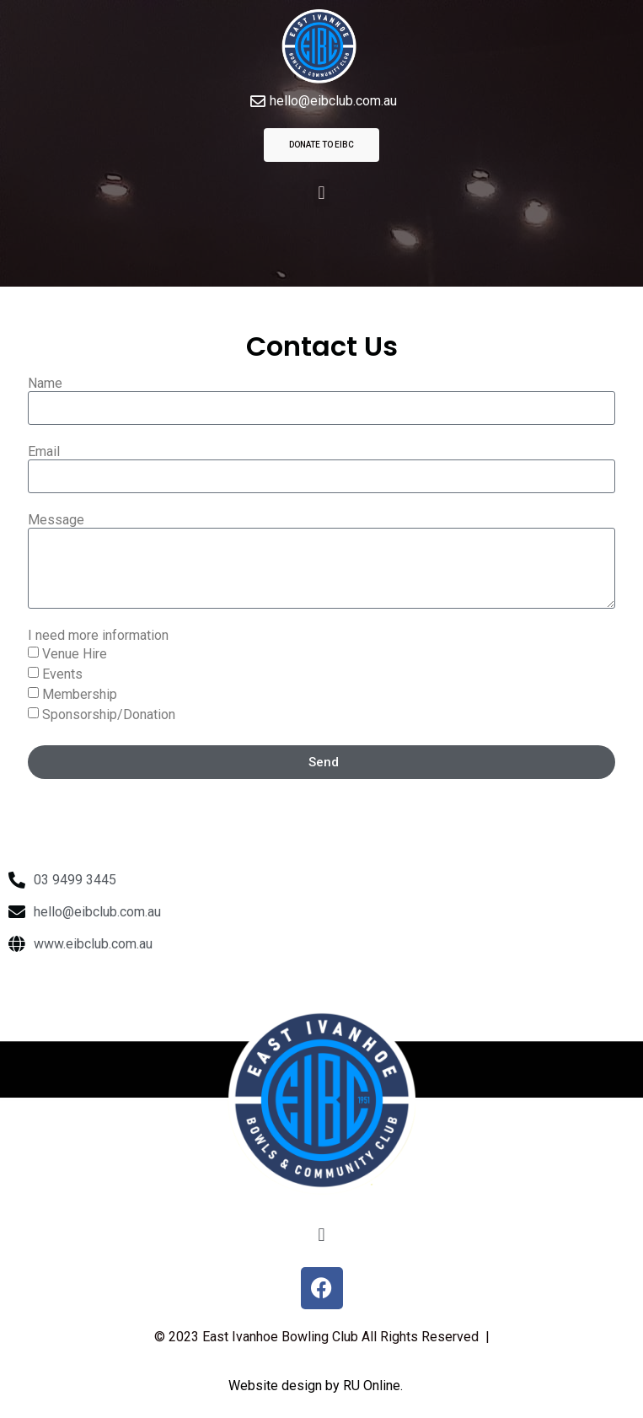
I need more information (98, 636)
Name (45, 384)
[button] (321, 193)
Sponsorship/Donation (108, 714)
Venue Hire (74, 654)
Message (56, 520)
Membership (79, 694)
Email (44, 452)
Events (62, 674)
